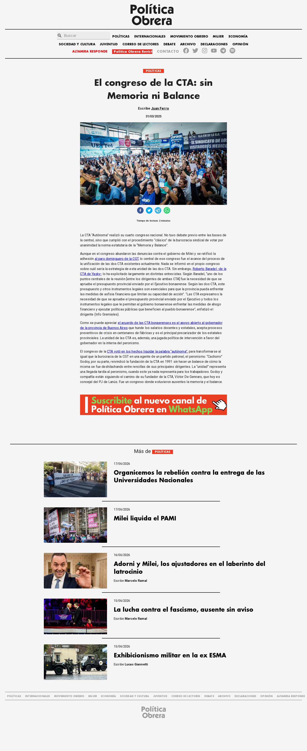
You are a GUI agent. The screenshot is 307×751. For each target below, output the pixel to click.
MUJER (218, 36)
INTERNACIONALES (149, 36)
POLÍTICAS (120, 36)
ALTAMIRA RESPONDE (89, 51)
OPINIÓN (240, 44)
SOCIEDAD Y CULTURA (77, 44)
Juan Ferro (160, 108)
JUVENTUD (109, 44)
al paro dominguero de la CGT (116, 259)
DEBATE (170, 44)
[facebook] (140, 211)
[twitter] (149, 211)
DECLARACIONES (214, 44)
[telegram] (158, 211)
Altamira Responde (291, 696)
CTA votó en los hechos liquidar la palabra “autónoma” (147, 351)
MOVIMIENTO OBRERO (189, 36)
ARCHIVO (188, 44)
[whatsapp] (167, 211)
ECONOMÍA (238, 36)
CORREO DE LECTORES (140, 44)
